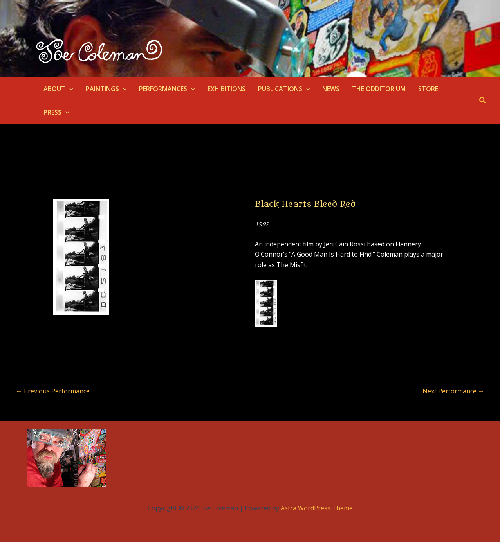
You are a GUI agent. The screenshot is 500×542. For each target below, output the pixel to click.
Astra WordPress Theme (317, 508)
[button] (69, 89)
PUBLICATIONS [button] (284, 89)
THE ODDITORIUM (379, 88)
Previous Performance (53, 391)
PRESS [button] (56, 112)
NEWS (330, 88)
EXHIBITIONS (226, 88)
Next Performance (453, 391)
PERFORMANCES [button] (167, 89)
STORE (428, 88)
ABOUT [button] (58, 89)
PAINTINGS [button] (106, 89)
